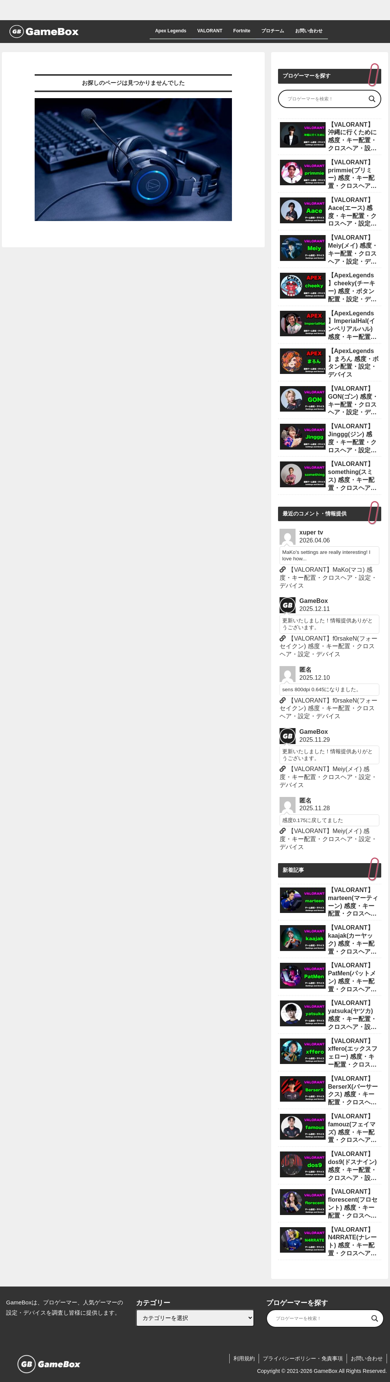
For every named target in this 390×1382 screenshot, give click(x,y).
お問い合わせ (367, 1358)
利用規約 (244, 1358)
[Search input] (326, 99)
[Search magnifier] (372, 99)
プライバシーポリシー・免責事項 (303, 1358)
